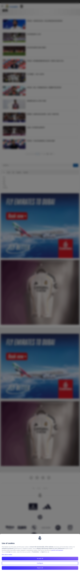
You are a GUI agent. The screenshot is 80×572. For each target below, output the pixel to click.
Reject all (40, 568)
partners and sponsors (57, 550)
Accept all (40, 558)
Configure (40, 563)
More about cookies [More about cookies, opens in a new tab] (7, 554)
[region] (40, 553)
